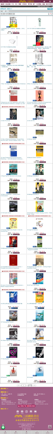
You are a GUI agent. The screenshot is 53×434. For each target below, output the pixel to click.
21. (6, 212)
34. (29, 322)
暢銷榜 (2, 4)
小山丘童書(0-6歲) (21, 394)
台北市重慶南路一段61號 (40, 401)
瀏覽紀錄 (37, 432)
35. (10, 340)
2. (36, 28)
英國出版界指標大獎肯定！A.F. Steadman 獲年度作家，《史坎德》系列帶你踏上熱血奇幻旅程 (48, 6)
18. (33, 176)
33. (7, 322)
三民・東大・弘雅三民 (6, 394)
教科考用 (48, 4)
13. (13, 140)
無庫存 (8, 88)
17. (11, 176)
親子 (34, 4)
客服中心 (16, 432)
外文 (16, 4)
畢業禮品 (36, 395)
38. (30, 358)
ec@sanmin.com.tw (10, 404)
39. (4, 377)
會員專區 (47, 432)
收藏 (26, 432)
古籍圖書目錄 (4, 395)
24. (32, 229)
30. (33, 285)
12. (31, 120)
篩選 (50, 8)
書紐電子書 (9, 292)
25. (7, 248)
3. (8, 47)
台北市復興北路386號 (6, 401)
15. (12, 159)
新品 (7, 4)
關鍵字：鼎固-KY (4, 11)
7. (13, 83)
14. (31, 139)
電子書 (30, 4)
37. (5, 358)
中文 (12, 4)
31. (11, 303)
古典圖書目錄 (20, 395)
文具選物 (38, 4)
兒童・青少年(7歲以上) (39, 394)
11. (5, 120)
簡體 (19, 4)
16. (34, 157)
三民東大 (24, 4)
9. (13, 104)
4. (39, 48)
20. (33, 194)
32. (34, 303)
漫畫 (43, 4)
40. (30, 377)
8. (39, 83)
